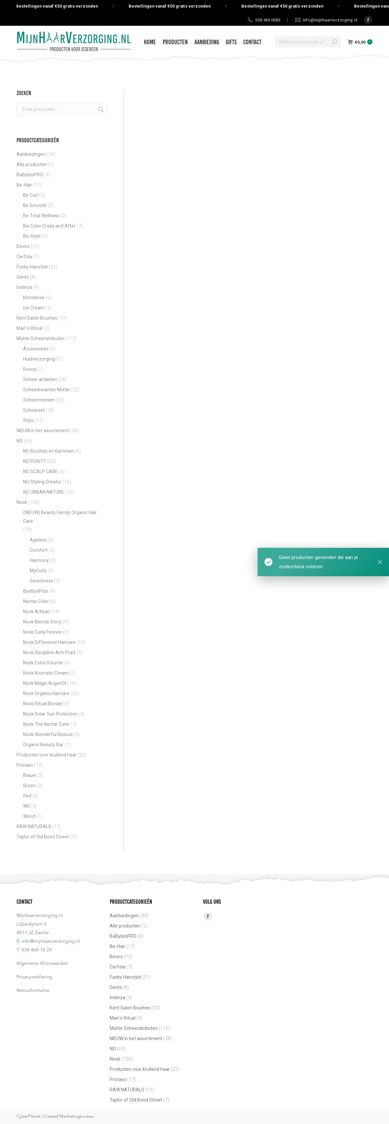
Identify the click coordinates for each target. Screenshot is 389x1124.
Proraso (25, 765)
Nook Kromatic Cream (46, 673)
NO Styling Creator (42, 481)
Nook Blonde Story (42, 621)
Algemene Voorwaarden (42, 963)
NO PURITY (34, 461)
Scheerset (34, 410)
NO (20, 440)
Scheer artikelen (40, 379)
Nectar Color (36, 601)
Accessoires (36, 348)
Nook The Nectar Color (46, 724)
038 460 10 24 (36, 950)
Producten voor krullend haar (47, 754)
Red (27, 795)
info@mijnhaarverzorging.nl (51, 941)
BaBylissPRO (30, 174)
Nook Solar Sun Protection (50, 714)
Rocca (29, 369)
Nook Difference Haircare (49, 642)
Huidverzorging (39, 359)
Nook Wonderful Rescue (48, 734)
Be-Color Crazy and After (49, 225)
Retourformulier (33, 990)
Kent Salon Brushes (37, 318)
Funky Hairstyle (32, 266)
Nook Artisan (36, 611)
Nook (22, 502)
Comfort (39, 550)
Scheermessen (39, 400)
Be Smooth (35, 205)
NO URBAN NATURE (43, 492)
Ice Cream (33, 307)
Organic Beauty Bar (43, 744)
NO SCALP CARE (40, 471)
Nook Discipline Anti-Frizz (49, 652)
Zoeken (100, 109)
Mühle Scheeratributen (40, 338)
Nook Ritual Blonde (42, 703)
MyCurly (38, 570)
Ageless (38, 540)
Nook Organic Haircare (46, 693)
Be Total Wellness (41, 215)
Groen (29, 785)
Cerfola (24, 256)
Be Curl (30, 195)
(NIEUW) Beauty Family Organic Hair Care (60, 517)
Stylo (28, 420)
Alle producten (32, 164)
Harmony (39, 560)
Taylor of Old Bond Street (43, 836)
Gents (23, 277)
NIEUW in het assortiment (43, 430)
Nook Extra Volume (43, 662)
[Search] (308, 42)
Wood (29, 816)
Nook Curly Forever (42, 632)
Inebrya (24, 287)
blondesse (34, 297)
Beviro (23, 246)
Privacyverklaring (34, 977)
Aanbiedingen (31, 154)
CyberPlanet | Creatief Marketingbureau (55, 1116)
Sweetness (41, 580)
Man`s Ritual (29, 328)
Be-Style (32, 236)
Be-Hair (24, 185)
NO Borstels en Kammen (48, 451)
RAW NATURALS (34, 826)
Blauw (29, 775)
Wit (26, 806)
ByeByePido (35, 591)
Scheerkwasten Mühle (46, 389)
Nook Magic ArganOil (44, 683)
